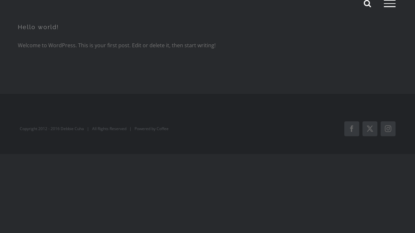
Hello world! (38, 27)
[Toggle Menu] (389, 3)
